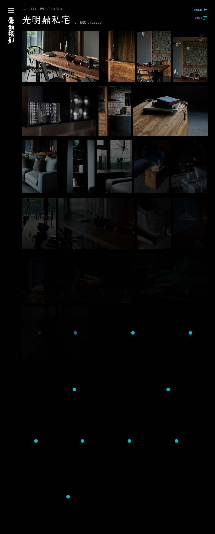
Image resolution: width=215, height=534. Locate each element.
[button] (11, 10)
